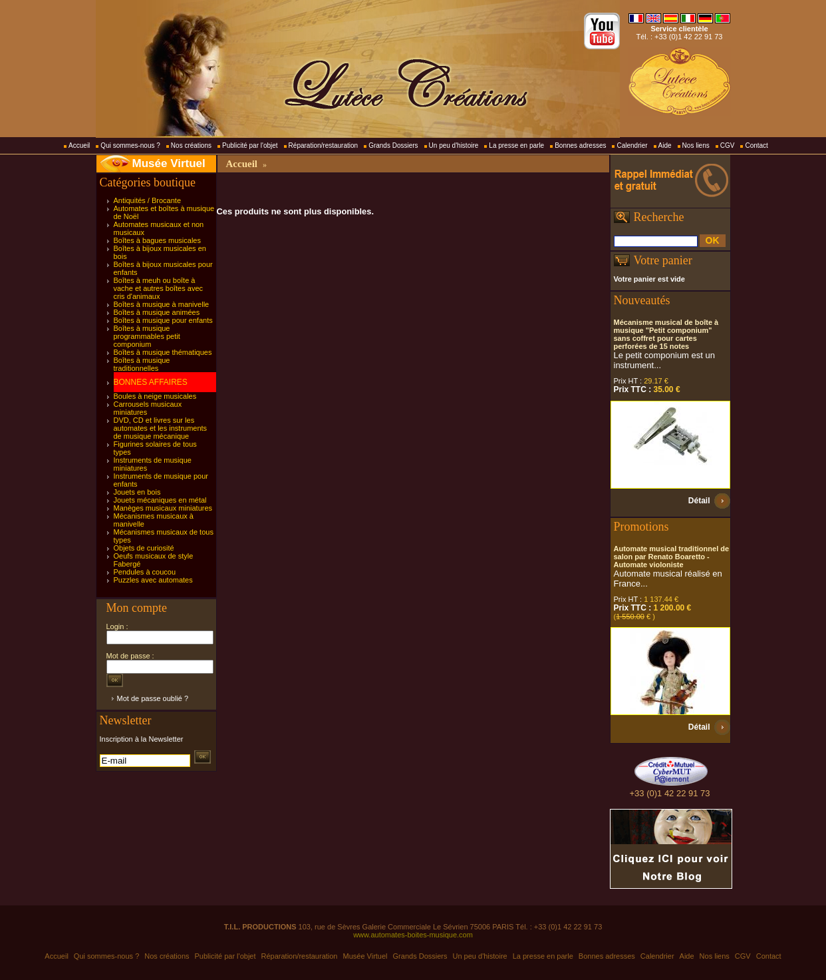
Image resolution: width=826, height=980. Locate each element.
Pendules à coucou (145, 572)
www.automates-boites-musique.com (413, 935)
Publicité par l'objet (250, 145)
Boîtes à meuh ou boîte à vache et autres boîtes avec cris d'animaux (159, 288)
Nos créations (191, 145)
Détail (699, 500)
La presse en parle (516, 145)
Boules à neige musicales (155, 396)
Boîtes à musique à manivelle (161, 304)
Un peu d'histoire (454, 145)
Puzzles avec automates (153, 580)
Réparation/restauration (323, 145)
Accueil (79, 145)
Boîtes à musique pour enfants (163, 320)
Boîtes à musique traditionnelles (142, 364)
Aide (665, 145)
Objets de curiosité (144, 548)
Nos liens (696, 145)
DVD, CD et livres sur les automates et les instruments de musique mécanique (160, 428)
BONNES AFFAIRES (151, 382)
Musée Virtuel (169, 163)
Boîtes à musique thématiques (163, 352)
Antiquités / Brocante (148, 200)
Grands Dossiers (393, 145)
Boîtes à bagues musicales (157, 240)
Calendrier (632, 145)
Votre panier (663, 260)
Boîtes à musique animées (157, 312)
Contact (756, 145)
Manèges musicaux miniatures (163, 508)
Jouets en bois (137, 492)
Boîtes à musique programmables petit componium (147, 336)
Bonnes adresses (580, 145)
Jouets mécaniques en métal (160, 500)
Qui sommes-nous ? (130, 145)
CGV (727, 145)
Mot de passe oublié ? (153, 698)
